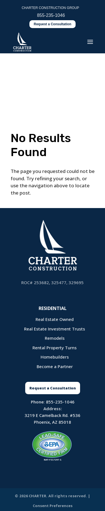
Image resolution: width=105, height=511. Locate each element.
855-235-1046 (60, 402)
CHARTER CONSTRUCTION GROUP (50, 8)
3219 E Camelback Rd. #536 (52, 415)
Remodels (55, 338)
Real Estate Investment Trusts (54, 329)
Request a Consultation (52, 24)
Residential (53, 308)
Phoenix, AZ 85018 (52, 422)
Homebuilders (55, 357)
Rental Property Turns (54, 347)
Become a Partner (55, 366)
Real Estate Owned (55, 319)
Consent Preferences (53, 505)
